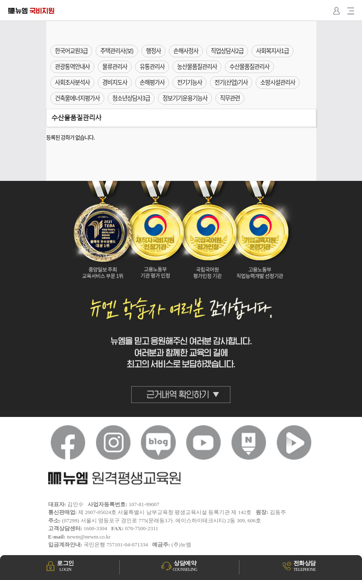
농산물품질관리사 (197, 66)
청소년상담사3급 (131, 97)
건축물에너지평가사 (77, 97)
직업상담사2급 (227, 50)
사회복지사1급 (272, 50)
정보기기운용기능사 (185, 97)
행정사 (153, 50)
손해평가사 (152, 82)
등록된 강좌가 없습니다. (70, 137)
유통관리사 (152, 66)
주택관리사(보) (116, 50)
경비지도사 (114, 82)
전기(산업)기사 (231, 82)
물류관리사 (114, 66)
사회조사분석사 (72, 82)
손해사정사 (185, 50)
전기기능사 (189, 82)
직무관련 (230, 97)
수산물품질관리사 (249, 66)
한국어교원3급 (71, 50)
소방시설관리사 (277, 82)
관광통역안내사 (72, 66)
